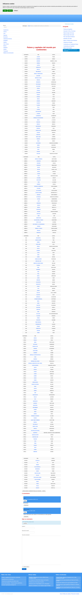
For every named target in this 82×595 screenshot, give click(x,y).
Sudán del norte (35, 434)
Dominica (38, 184)
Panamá (38, 211)
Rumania (38, 138)
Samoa (37, 481)
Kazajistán (38, 282)
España (38, 88)
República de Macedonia (38, 117)
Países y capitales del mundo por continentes (70, 50)
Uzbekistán (38, 328)
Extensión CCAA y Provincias (69, 31)
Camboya (38, 250)
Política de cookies (66, 593)
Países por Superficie (68, 29)
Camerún (35, 352)
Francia (38, 94)
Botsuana (35, 344)
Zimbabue (35, 451)
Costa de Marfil (35, 365)
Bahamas (38, 163)
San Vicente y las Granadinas (38, 224)
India (38, 267)
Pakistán (38, 305)
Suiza (38, 149)
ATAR (38, 252)
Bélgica (38, 69)
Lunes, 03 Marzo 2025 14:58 (29, 510)
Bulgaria (38, 75)
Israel (38, 275)
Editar (25, 500)
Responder (26, 505)
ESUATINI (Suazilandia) (35, 430)
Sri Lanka (38, 313)
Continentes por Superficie (69, 46)
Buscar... (4, 25)
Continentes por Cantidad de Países (71, 44)
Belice (38, 167)
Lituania (38, 113)
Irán (38, 271)
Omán (38, 303)
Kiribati (37, 464)
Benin (35, 342)
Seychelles (35, 424)
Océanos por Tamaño (68, 42)
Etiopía (35, 371)
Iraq (38, 273)
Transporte (5, 51)
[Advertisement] (11, 72)
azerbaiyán (38, 67)
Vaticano (38, 153)
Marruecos (35, 401)
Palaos (37, 475)
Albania (38, 56)
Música (4, 45)
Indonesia (38, 269)
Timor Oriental (38, 322)
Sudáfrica (35, 432)
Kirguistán (38, 284)
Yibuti (35, 447)
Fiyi (37, 462)
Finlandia (38, 92)
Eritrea (35, 369)
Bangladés (38, 244)
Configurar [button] (16, 10)
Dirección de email (25, 530)
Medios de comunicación (8, 52)
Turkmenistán (38, 324)
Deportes (5, 35)
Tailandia (38, 315)
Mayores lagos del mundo (69, 34)
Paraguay (39, 213)
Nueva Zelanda (37, 473)
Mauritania (35, 405)
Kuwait (38, 286)
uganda (35, 445)
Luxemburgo (38, 115)
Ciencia (4, 31)
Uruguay (38, 230)
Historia (5, 42)
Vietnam (38, 330)
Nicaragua (39, 209)
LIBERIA (35, 390)
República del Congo (35, 361)
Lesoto (35, 388)
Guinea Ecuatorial (35, 384)
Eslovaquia (38, 84)
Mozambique (35, 407)
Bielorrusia (38, 71)
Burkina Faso (35, 346)
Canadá (38, 173)
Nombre (23, 526)
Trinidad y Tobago (38, 228)
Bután (38, 248)
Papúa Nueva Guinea (37, 477)
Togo (35, 441)
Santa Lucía (38, 222)
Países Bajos (38, 130)
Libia (35, 392)
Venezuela (39, 232)
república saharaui (35, 415)
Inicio (61, 593)
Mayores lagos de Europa (69, 32)
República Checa (38, 77)
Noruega (38, 128)
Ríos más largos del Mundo (69, 36)
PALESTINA (38, 307)
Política (4, 49)
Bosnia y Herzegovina (38, 73)
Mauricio (35, 403)
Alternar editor (26, 566)
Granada (38, 194)
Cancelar (25, 523)
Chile (39, 175)
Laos (38, 288)
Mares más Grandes (68, 47)
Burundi (35, 348)
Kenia (35, 386)
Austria (38, 65)
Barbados (39, 165)
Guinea (35, 380)
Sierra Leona (35, 426)
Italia (38, 107)
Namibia (35, 409)
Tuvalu (37, 485)
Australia (37, 460)
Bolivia (38, 169)
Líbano (38, 290)
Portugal (38, 134)
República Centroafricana (35, 354)
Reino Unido (38, 136)
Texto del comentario (26, 534)
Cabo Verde (35, 350)
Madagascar (35, 394)
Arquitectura (5, 29)
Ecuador (38, 188)
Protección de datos (75, 593)
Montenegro (38, 126)
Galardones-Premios (7, 38)
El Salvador (38, 190)
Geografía (5, 40)
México (38, 207)
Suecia (38, 147)
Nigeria (35, 413)
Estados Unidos (39, 192)
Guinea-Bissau (35, 382)
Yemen (38, 332)
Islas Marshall (38, 466)
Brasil (38, 171)
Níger (35, 411)
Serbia (38, 145)
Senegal (35, 422)
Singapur (38, 309)
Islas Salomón (37, 479)
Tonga (37, 483)
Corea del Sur (38, 261)
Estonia (38, 90)
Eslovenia (38, 86)
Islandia (38, 105)
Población (5, 47)
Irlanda (38, 103)
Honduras (39, 203)
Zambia (35, 449)
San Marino (38, 143)
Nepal (38, 301)
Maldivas (38, 294)
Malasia (38, 292)
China (38, 254)
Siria (38, 311)
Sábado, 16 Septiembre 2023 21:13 (30, 499)
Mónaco (38, 124)
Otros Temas (6, 44)
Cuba (39, 182)
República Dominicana (38, 186)
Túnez (35, 443)
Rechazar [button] (10, 10)
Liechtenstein (38, 111)
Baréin (38, 242)
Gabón (35, 373)
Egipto (35, 367)
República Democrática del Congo (35, 363)
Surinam (38, 226)
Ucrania (38, 151)
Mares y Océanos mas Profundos (70, 40)
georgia (38, 96)
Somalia (35, 428)
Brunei (38, 246)
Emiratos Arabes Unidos (38, 263)
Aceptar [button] (5, 10)
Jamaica (38, 205)
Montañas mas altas (68, 38)
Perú (39, 215)
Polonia (38, 132)
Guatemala (38, 196)
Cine (4, 33)
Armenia (38, 63)
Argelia (35, 340)
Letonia (38, 109)
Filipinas (38, 265)
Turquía (38, 326)
